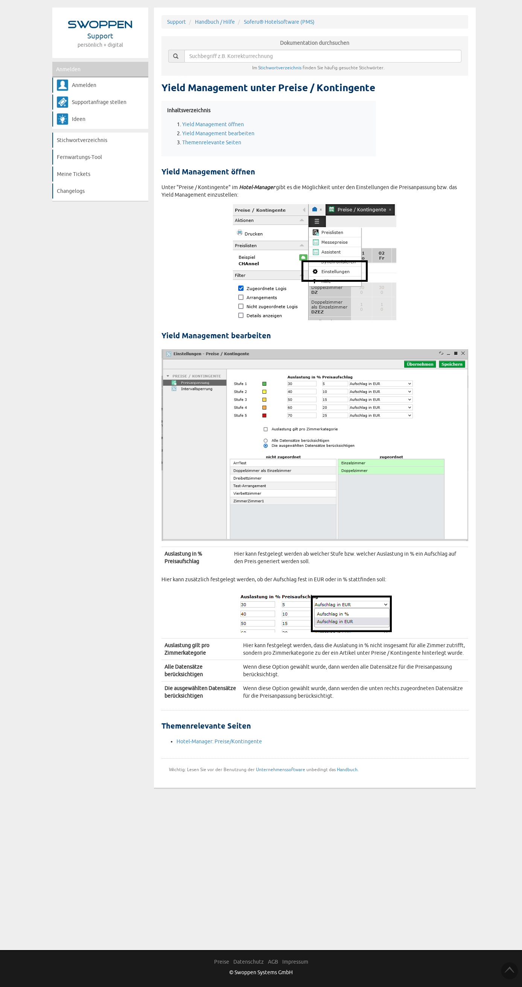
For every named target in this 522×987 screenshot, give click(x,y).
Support (176, 22)
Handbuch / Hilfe (215, 22)
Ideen (78, 119)
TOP (509, 970)
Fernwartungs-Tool (79, 157)
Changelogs (71, 191)
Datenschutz (248, 962)
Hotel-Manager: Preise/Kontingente (219, 741)
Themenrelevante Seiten (211, 142)
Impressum (295, 962)
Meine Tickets (73, 174)
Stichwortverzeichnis (82, 140)
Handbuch (347, 769)
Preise (221, 962)
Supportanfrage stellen (99, 102)
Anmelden (68, 69)
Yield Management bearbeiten (218, 133)
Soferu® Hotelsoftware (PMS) (279, 22)
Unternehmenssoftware (280, 769)
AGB (273, 962)
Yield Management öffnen (213, 124)
